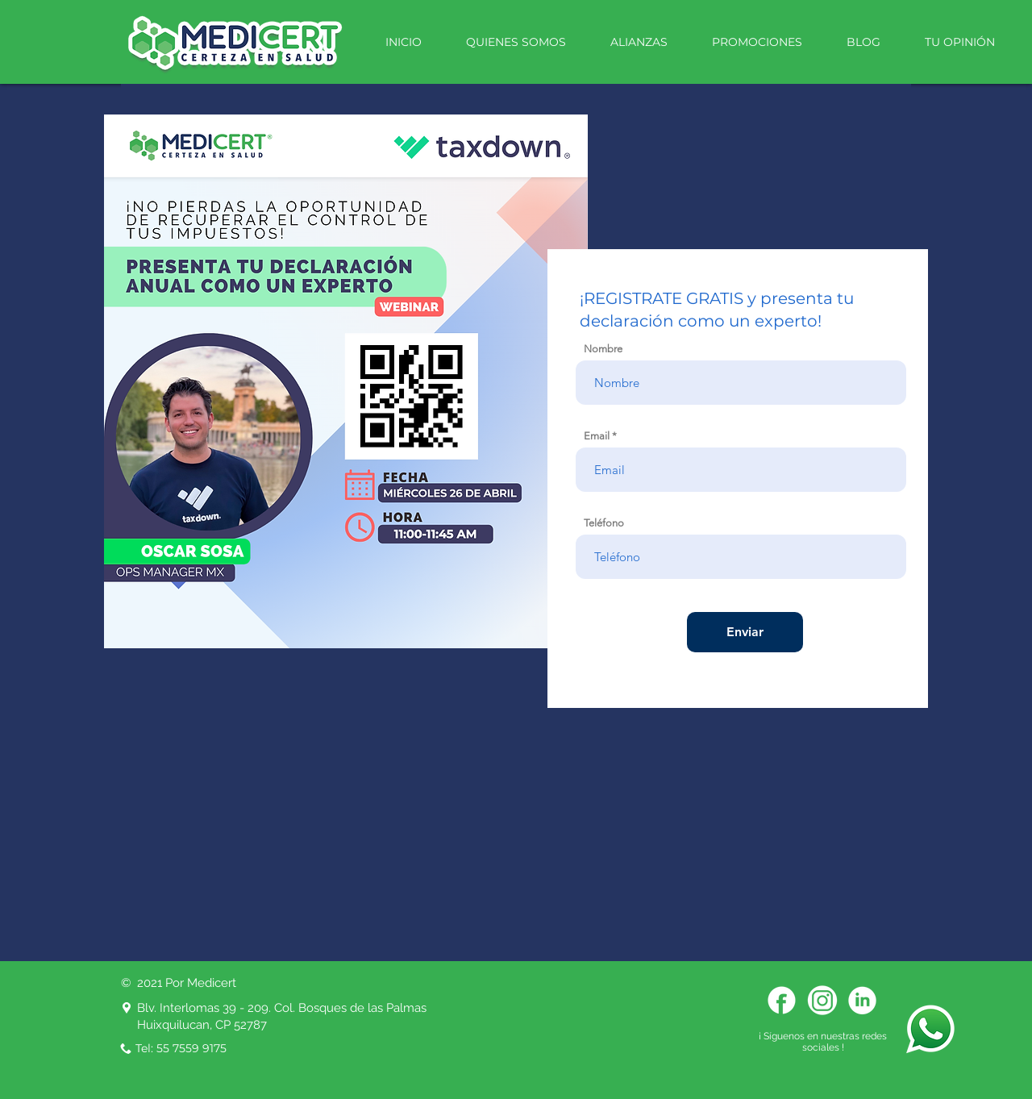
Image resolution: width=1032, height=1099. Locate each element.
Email (597, 436)
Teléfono (604, 523)
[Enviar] (745, 632)
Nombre (603, 348)
